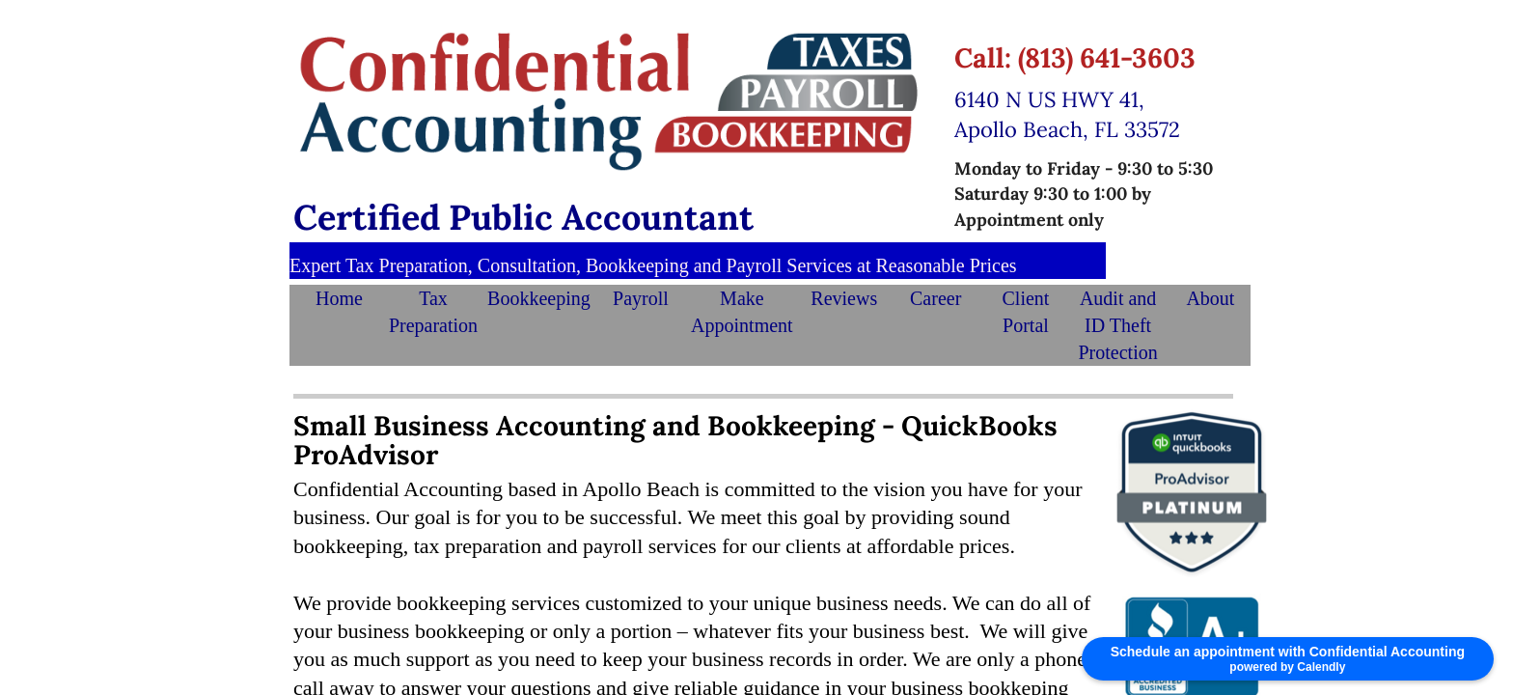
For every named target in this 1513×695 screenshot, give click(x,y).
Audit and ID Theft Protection (1118, 325)
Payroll (641, 298)
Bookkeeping (539, 298)
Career (935, 298)
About (1210, 298)
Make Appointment (742, 312)
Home (339, 298)
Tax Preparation (433, 312)
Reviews (844, 298)
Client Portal (1026, 312)
